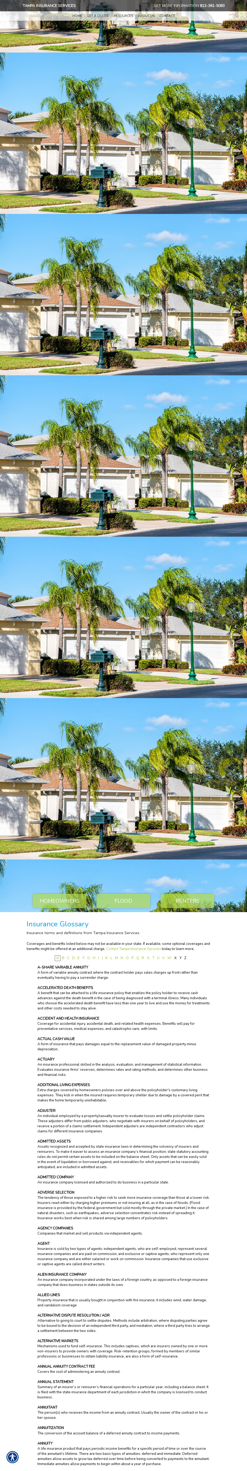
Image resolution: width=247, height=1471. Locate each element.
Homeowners (59, 901)
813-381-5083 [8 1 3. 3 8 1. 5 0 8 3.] (212, 5)
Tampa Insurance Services (49, 5)
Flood (123, 901)
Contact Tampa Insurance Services (133, 949)
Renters (188, 901)
